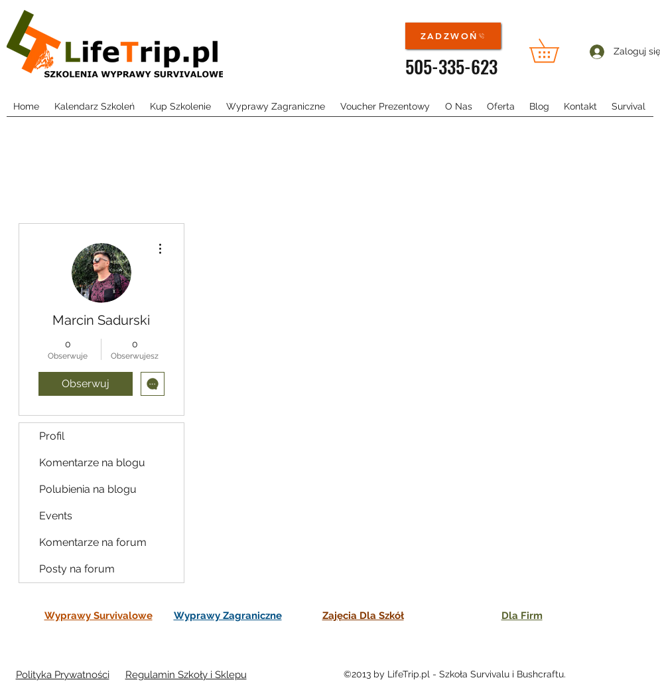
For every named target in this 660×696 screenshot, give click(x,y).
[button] (555, 50)
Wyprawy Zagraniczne (228, 616)
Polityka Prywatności (62, 675)
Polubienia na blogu (88, 489)
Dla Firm (522, 616)
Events (55, 515)
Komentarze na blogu (92, 462)
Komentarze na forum (93, 542)
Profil (51, 436)
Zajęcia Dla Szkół (363, 616)
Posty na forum (77, 569)
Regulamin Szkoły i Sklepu (186, 675)
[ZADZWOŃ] (453, 36)
